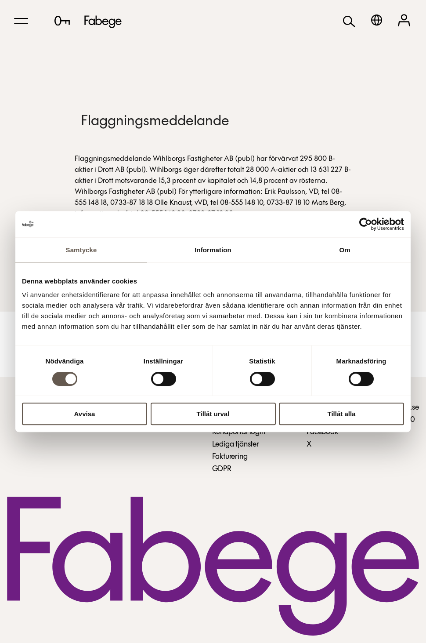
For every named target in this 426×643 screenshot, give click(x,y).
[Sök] (349, 21)
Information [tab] (213, 250)
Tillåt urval (213, 414)
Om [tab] (344, 250)
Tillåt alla (342, 414)
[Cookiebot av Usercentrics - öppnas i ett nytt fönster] (365, 224)
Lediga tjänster (235, 444)
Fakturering (230, 457)
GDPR (221, 469)
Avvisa (84, 414)
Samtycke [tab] (81, 250)
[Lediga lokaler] (62, 20)
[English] (376, 20)
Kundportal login (238, 432)
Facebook (322, 432)
